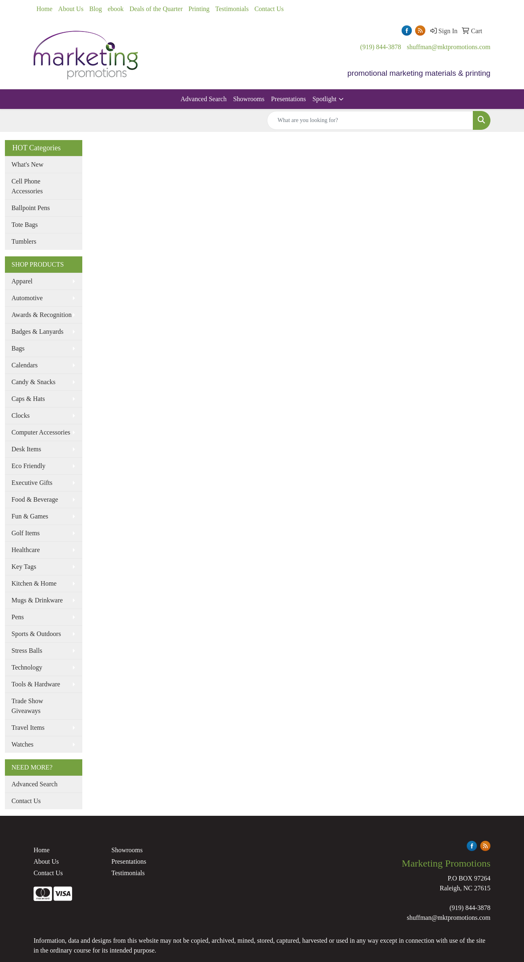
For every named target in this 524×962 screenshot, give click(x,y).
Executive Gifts (31, 482)
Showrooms (248, 98)
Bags (18, 348)
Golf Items (25, 533)
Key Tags (23, 566)
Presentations (288, 98)
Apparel (22, 281)
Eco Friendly (28, 465)
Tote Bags (24, 224)
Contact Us (269, 8)
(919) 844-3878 (380, 46)
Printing (199, 8)
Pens (17, 616)
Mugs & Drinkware (37, 600)
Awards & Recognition (41, 314)
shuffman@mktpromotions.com (448, 46)
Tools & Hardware (35, 684)
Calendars (24, 365)
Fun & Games (29, 516)
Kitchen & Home (33, 583)
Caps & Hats (28, 398)
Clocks (20, 415)
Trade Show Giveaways (27, 705)
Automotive (27, 297)
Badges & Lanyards (37, 331)
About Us (71, 8)
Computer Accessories (40, 432)
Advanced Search (203, 98)
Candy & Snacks (33, 381)
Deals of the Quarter (156, 8)
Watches (22, 744)
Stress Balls (26, 650)
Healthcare (25, 549)
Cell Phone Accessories (27, 186)
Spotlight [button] (324, 98)
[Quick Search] (370, 120)
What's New (27, 164)
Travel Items (28, 727)
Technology (26, 667)
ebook (116, 8)
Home (44, 8)
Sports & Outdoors (36, 633)
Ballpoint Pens (30, 207)
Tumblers (23, 241)
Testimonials (232, 8)
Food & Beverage (34, 499)
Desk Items (26, 449)
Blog (95, 8)
